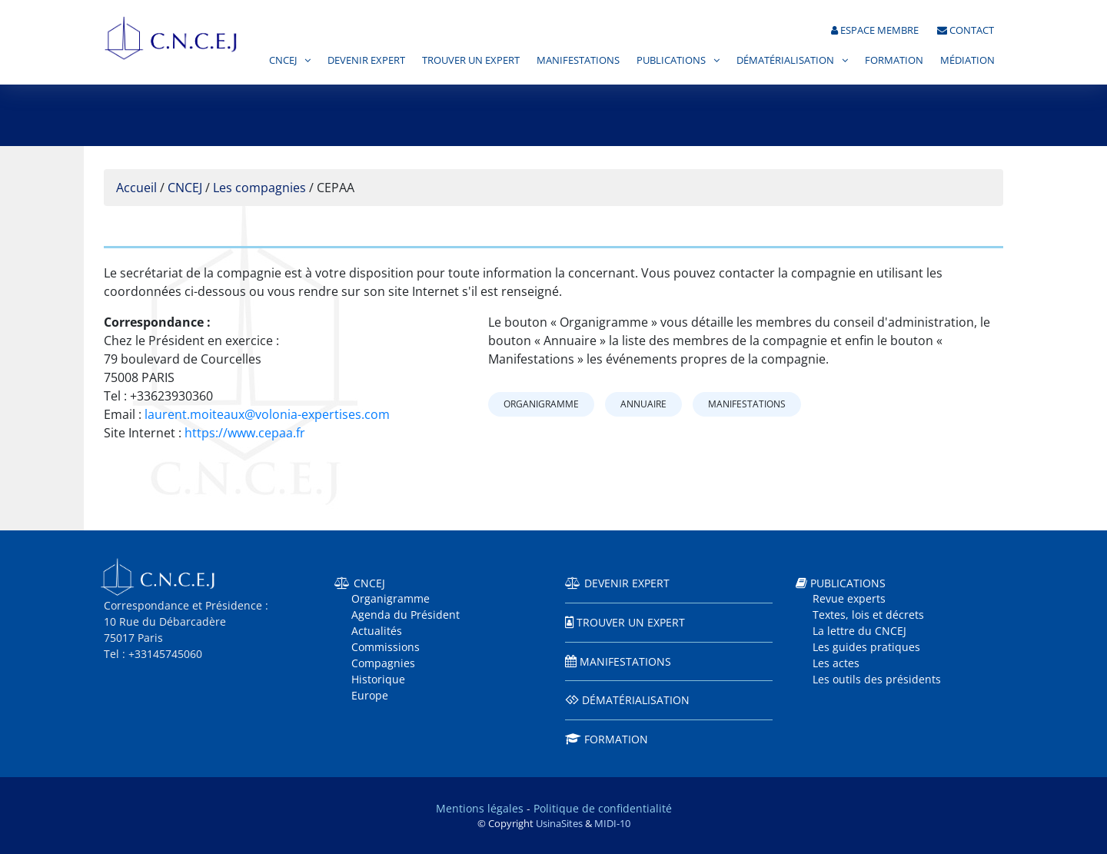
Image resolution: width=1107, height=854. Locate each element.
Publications (671, 61)
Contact (965, 30)
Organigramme (541, 403)
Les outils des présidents (877, 679)
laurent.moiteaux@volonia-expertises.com (267, 414)
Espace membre (875, 30)
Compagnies (383, 663)
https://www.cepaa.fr (244, 432)
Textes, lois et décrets (868, 614)
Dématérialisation (785, 61)
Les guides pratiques (866, 647)
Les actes (836, 663)
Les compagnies (259, 187)
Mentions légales (480, 808)
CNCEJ (283, 61)
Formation (894, 61)
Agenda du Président (405, 614)
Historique (378, 679)
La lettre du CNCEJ (859, 630)
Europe (369, 695)
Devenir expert (366, 61)
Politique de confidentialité (603, 808)
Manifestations (578, 61)
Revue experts (849, 598)
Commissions (385, 647)
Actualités (376, 630)
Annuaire (643, 403)
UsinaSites (559, 823)
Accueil (136, 187)
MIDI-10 (612, 823)
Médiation (967, 61)
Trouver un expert (471, 61)
